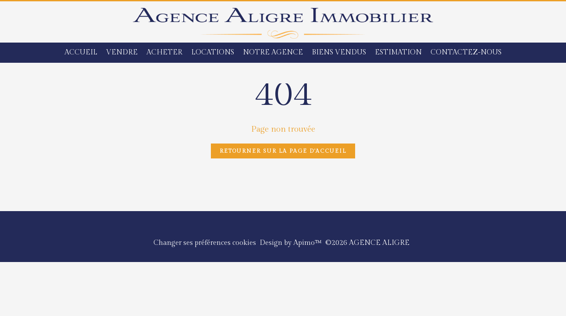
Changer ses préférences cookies (204, 243)
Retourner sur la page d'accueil (283, 151)
